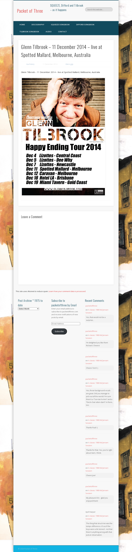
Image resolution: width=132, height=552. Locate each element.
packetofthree (91, 306)
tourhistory (30, 64)
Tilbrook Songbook (29, 31)
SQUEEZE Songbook (60, 24)
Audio (48, 31)
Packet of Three (30, 10)
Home (22, 24)
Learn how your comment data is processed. (67, 291)
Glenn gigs (69, 64)
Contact (62, 31)
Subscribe (59, 331)
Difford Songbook (85, 24)
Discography (38, 24)
